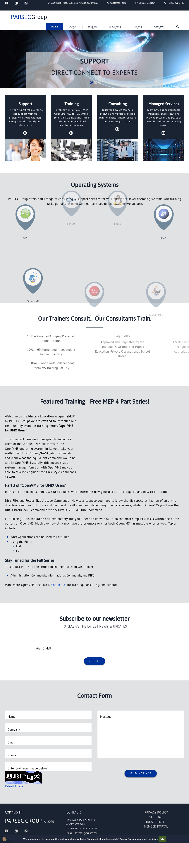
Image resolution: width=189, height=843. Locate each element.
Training (137, 26)
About (72, 26)
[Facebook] (6, 3)
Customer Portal (116, 3)
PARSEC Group (24, 820)
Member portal (156, 826)
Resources (159, 26)
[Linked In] (16, 3)
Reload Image (14, 786)
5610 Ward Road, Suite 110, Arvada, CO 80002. (73, 3)
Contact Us (58, 585)
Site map (156, 817)
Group (29, 17)
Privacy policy (156, 812)
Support (92, 26)
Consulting (115, 26)
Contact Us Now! (145, 3)
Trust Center (156, 822)
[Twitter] (26, 3)
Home (54, 26)
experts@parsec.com (86, 833)
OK (162, 838)
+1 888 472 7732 (174, 3)
